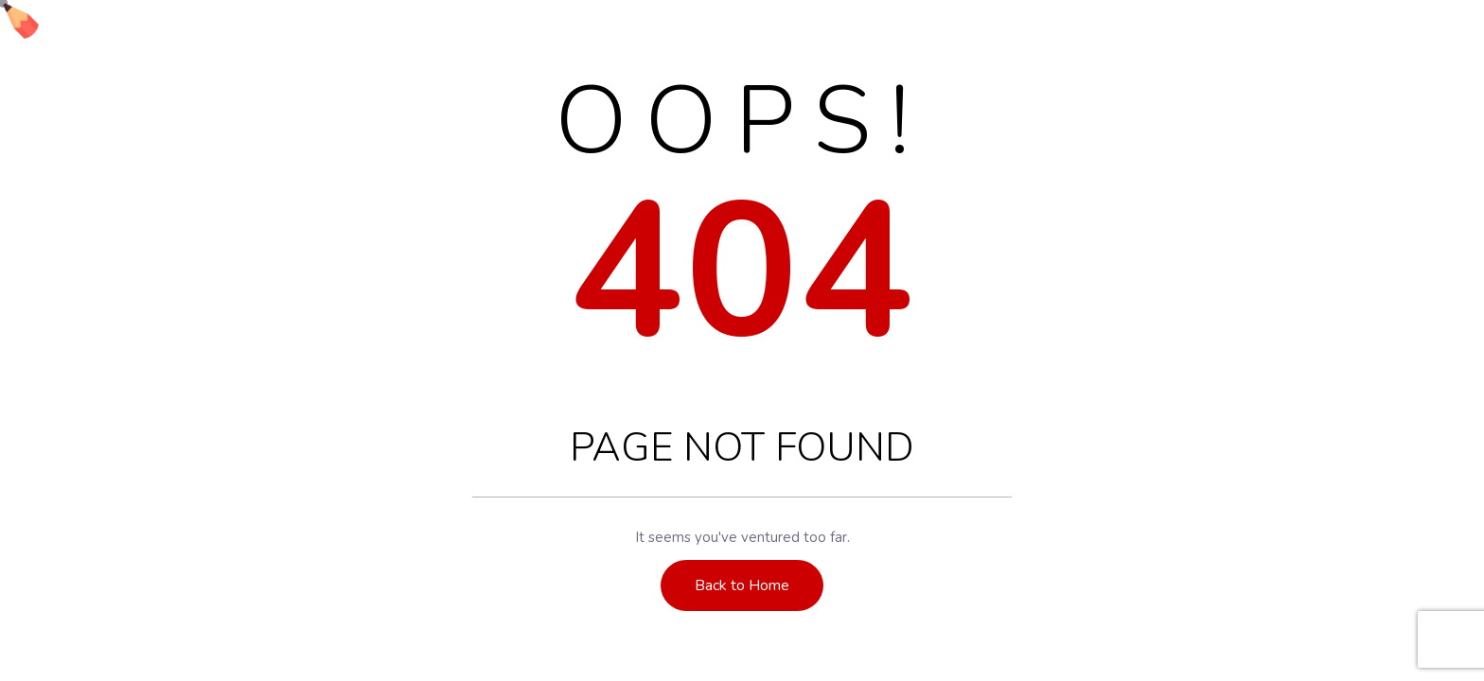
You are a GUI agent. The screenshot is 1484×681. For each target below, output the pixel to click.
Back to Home (742, 585)
